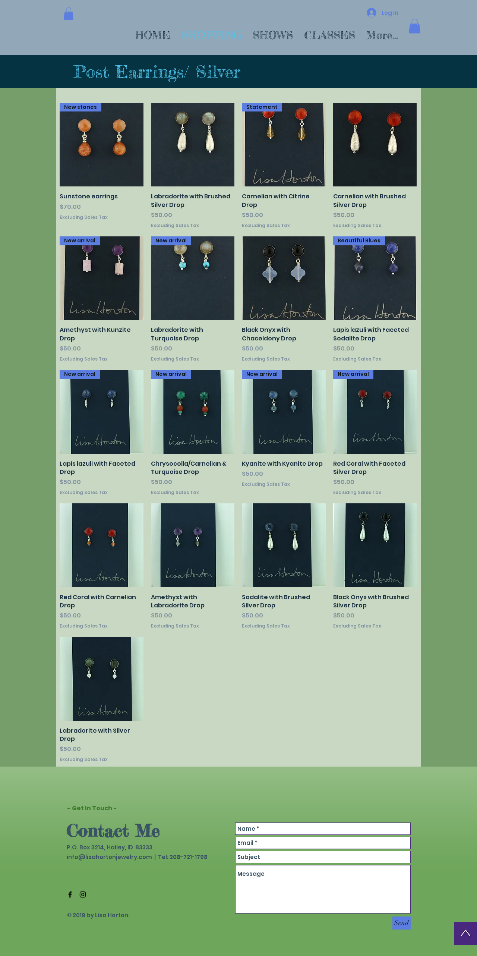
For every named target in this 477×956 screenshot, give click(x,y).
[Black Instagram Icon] (83, 894)
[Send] (401, 923)
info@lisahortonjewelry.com (109, 857)
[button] (68, 13)
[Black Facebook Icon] (70, 894)
